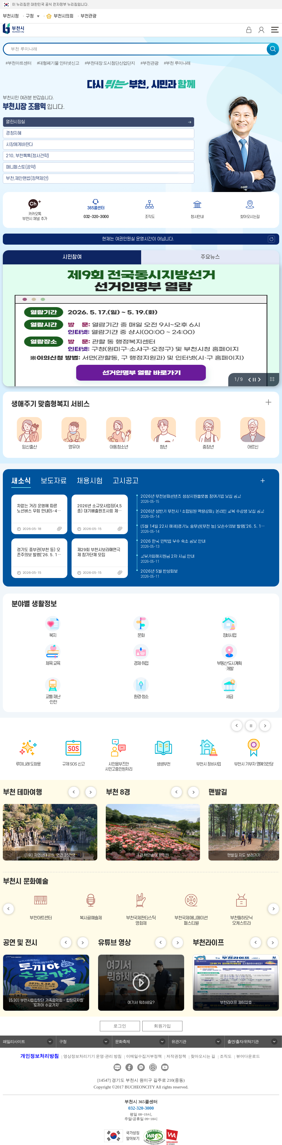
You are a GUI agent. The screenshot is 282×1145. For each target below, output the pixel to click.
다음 (259, 379)
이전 (249, 379)
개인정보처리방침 (39, 1056)
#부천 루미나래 (177, 63)
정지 (254, 379)
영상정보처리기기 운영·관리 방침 (92, 1057)
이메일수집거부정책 (144, 1057)
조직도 (226, 1057)
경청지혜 (13, 133)
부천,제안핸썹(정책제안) (27, 178)
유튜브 (165, 1067)
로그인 (119, 1026)
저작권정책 (176, 1057)
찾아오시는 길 (203, 1057)
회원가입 (162, 1026)
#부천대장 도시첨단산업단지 (110, 63)
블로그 (117, 1067)
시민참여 (72, 257)
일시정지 (251, 725)
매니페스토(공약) (21, 167)
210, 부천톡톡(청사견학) (27, 155)
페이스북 (129, 1067)
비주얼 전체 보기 (272, 379)
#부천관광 (149, 63)
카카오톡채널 (141, 1067)
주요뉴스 (210, 257)
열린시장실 (15, 121)
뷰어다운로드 (248, 1057)
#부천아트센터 (18, 63)
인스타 (153, 1067)
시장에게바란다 (19, 144)
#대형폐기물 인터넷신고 (58, 63)
